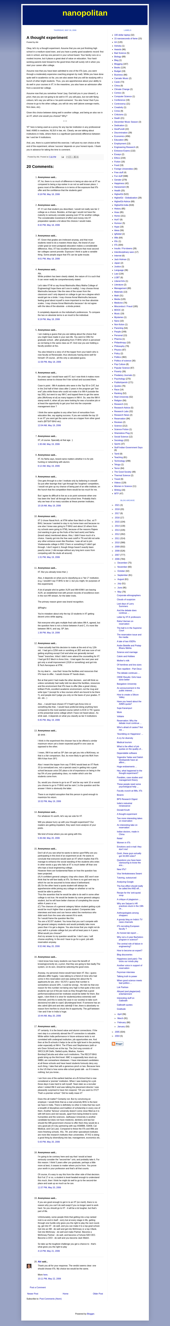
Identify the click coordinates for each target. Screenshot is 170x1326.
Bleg (116, 60)
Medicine (118, 303)
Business (118, 75)
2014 (117, 526)
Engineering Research (124, 147)
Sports (117, 444)
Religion (118, 400)
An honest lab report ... (127, 933)
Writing (117, 490)
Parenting (118, 328)
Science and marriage (127, 652)
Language (119, 270)
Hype (116, 227)
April (119, 1014)
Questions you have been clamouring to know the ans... (129, 862)
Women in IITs (123, 842)
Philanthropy (120, 342)
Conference (119, 100)
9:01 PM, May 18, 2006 (49, 259)
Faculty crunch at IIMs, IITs (129, 791)
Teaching (118, 457)
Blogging (118, 64)
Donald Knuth (123, 810)
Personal (118, 335)
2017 (117, 513)
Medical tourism (124, 742)
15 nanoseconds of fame (126, 38)
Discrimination (121, 133)
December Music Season (126, 122)
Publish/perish (121, 382)
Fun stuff (118, 176)
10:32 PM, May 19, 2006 (49, 801)
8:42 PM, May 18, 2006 (49, 225)
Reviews (118, 422)
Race (116, 389)
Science (118, 426)
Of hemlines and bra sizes (129, 665)
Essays (117, 154)
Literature (118, 285)
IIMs (116, 238)
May (119, 592)
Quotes (117, 386)
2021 (117, 505)
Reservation (120, 418)
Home (65, 1294)
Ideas (116, 230)
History (117, 209)
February (121, 1022)
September (122, 575)
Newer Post (32, 1294)
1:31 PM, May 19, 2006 (49, 557)
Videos (117, 482)
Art (115, 42)
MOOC (117, 310)
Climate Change (122, 89)
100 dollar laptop (122, 35)
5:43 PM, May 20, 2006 (49, 1142)
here (45, 1275)
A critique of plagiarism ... (129, 899)
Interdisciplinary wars (124, 252)
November (122, 567)
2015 (117, 522)
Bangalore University (127, 684)
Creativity (118, 107)
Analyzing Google (125, 882)
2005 (117, 1032)
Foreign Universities (123, 169)
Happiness (119, 183)
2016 (117, 518)
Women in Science (123, 486)
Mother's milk (123, 660)
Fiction (117, 162)
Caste (117, 82)
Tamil (116, 454)
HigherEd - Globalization (125, 198)
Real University (121, 397)
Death (117, 118)
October (121, 571)
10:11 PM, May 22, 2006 (49, 1279)
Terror (117, 468)
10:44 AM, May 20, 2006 (49, 1016)
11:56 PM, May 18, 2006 (49, 362)
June (120, 588)
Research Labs (121, 411)
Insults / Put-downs (123, 248)
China (117, 86)
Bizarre (120, 795)
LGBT (117, 277)
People (117, 332)
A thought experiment (127, 814)
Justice (117, 266)
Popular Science (122, 368)
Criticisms (118, 114)
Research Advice (122, 408)
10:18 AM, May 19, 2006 (49, 506)
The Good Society (122, 472)
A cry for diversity (125, 738)
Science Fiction (121, 429)
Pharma (118, 339)
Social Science (121, 437)
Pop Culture (120, 364)
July (119, 583)
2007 (117, 555)
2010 (117, 542)
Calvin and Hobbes (126, 656)
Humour (118, 223)
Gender (117, 180)
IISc (116, 241)
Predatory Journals (123, 375)
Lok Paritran (122, 987)
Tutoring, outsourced (126, 878)
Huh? (116, 219)
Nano (116, 321)
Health (117, 190)
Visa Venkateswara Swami (129, 873)
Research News (121, 415)
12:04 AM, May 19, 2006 (49, 425)
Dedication (119, 125)
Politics (117, 357)
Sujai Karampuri (124, 708)
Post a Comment (38, 1287)
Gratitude (121, 1009)
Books (117, 67)
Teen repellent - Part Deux (129, 669)
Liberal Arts (119, 281)
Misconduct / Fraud (123, 306)
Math (116, 295)
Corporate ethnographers (129, 595)
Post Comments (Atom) (50, 1299)
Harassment (120, 187)
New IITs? (121, 869)
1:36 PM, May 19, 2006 (49, 633)
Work (119, 712)
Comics (117, 93)
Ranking (118, 393)
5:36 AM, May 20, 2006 (49, 838)
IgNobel (118, 234)
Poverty (117, 371)
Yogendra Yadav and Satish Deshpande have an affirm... (130, 759)
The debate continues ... (128, 673)
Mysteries (118, 317)
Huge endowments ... (127, 766)
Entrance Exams (122, 151)
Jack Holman (120, 259)
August (121, 579)
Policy (117, 353)
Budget (117, 71)
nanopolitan (85, 12)
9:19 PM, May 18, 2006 (49, 319)
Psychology (119, 379)
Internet (117, 256)
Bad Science (120, 53)
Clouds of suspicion (126, 599)
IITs (116, 245)
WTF (116, 493)
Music (117, 313)
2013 (117, 530)
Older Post (98, 1294)
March (120, 1018)
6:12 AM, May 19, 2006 (49, 466)
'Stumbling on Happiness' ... (130, 734)
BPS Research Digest (127, 799)
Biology (117, 57)
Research (118, 404)
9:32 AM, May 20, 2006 (49, 946)
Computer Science (123, 96)
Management (120, 288)
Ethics (117, 158)
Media (117, 299)
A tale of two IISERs (126, 641)
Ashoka (117, 46)
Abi (39, 1262)
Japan (117, 263)
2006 (117, 559)
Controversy (120, 104)
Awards (117, 49)
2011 (117, 538)
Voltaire (120, 716)
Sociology (118, 440)
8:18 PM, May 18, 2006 (49, 194)
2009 (117, 547)
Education (119, 140)
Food (116, 165)
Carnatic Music (121, 78)
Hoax (116, 212)
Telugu (117, 464)
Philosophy (119, 346)
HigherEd (118, 194)
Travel (117, 479)
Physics (118, 350)
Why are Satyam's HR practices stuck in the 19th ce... (130, 906)
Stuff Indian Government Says (128, 447)
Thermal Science (122, 475)
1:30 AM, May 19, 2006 (49, 444)
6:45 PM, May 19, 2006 (49, 720)
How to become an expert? (129, 950)
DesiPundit (119, 129)
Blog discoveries (124, 955)
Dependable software (127, 753)
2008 (117, 551)
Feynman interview (126, 972)
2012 (117, 534)
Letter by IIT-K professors (129, 617)
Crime (117, 111)
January (121, 1026)
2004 (117, 1036)
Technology (119, 461)
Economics (119, 136)
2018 (117, 509)
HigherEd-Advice (122, 201)
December (122, 563)
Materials (118, 292)
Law (116, 274)
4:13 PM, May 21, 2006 (49, 1251)
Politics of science (122, 361)
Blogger (90, 1314)
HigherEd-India (121, 205)
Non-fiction (119, 324)
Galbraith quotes (124, 1005)
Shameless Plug (122, 433)
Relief (119, 838)
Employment (120, 143)
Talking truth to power (127, 976)
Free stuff (118, 172)
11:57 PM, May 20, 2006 (49, 1187)
